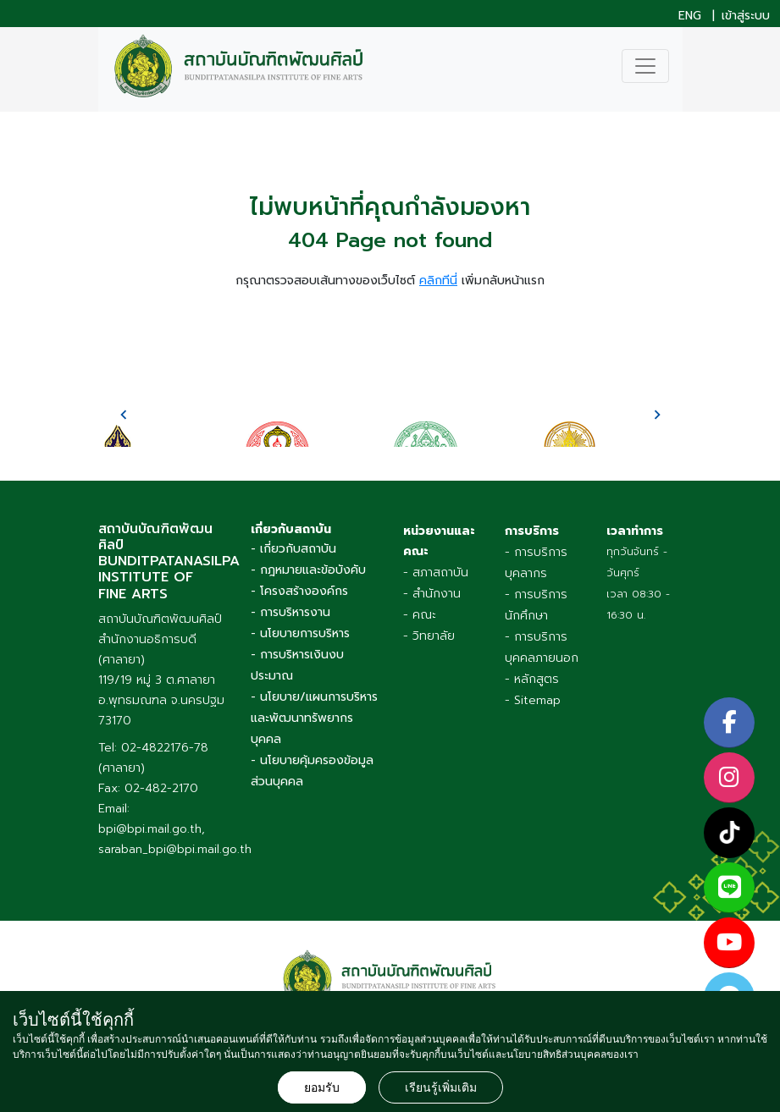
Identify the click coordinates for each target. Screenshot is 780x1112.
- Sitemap (533, 700)
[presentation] (123, 414)
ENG (689, 16)
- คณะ (419, 615)
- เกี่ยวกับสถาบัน (293, 549)
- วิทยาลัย (429, 636)
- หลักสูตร (532, 679)
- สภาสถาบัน (435, 572)
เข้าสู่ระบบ (746, 16)
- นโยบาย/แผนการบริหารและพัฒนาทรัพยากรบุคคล (314, 718)
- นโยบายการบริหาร (300, 633)
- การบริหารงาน (290, 612)
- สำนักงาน (432, 594)
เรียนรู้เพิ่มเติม (441, 1087)
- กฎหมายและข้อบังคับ (308, 570)
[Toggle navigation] (645, 66)
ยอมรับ (322, 1087)
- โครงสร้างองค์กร (299, 591)
